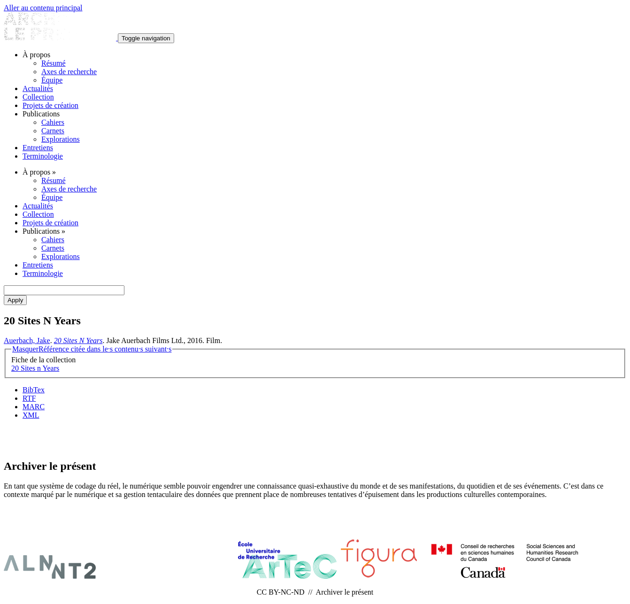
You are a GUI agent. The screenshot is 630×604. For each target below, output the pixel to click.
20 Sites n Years (35, 368)
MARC (34, 407)
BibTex (34, 390)
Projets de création (50, 105)
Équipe (51, 80)
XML (31, 415)
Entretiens (38, 148)
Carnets (52, 131)
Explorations (60, 139)
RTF (29, 398)
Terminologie (43, 156)
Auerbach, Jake (27, 340)
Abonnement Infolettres (315, 439)
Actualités (38, 88)
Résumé (53, 63)
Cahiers (52, 122)
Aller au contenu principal (43, 8)
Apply (15, 300)
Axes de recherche (69, 72)
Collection (38, 97)
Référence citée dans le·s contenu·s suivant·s (91, 349)
